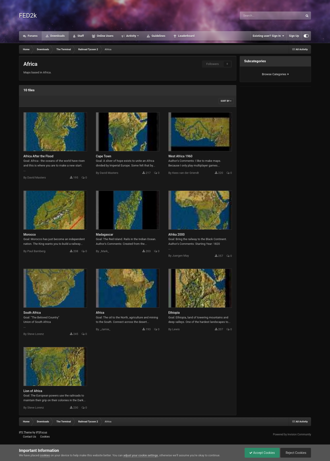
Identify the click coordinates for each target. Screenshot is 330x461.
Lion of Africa (32, 391)
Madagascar (104, 234)
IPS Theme (25, 432)
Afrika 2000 (176, 234)
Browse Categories (275, 74)
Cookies (45, 436)
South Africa (32, 312)
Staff (80, 35)
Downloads (57, 35)
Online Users (104, 35)
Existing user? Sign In (268, 36)
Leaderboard (185, 35)
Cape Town (103, 156)
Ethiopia (174, 312)
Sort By (226, 101)
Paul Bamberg (36, 251)
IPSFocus (41, 432)
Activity (131, 35)
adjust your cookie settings (140, 455)
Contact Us (29, 436)
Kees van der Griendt (185, 172)
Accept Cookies (262, 453)
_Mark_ (104, 251)
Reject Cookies (295, 453)
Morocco (29, 234)
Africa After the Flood (38, 156)
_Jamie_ (105, 329)
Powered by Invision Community (292, 434)
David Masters (36, 177)
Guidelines (158, 35)
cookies (45, 455)
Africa (100, 312)
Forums (32, 35)
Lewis (176, 329)
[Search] (259, 16)
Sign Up (294, 35)
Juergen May (180, 255)
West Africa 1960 (180, 156)
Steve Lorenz (35, 334)
